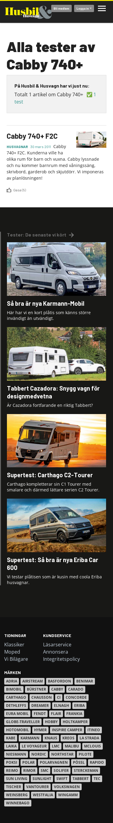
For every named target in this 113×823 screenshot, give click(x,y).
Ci (59, 697)
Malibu (72, 746)
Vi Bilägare (16, 659)
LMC (56, 746)
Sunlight (42, 778)
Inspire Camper (67, 729)
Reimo (12, 770)
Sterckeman (86, 770)
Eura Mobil (17, 713)
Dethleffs (16, 705)
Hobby (51, 721)
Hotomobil (17, 729)
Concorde (76, 697)
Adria (11, 681)
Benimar (84, 681)
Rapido (97, 762)
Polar (28, 762)
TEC (97, 778)
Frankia (74, 713)
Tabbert (81, 778)
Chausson (41, 697)
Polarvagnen (54, 762)
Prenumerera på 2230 (9, 195)
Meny (102, 8)
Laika (11, 746)
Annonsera (55, 651)
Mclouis (92, 746)
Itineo (93, 729)
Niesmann (16, 754)
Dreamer (40, 705)
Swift (61, 778)
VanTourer (37, 786)
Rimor (29, 770)
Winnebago (18, 803)
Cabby (57, 689)
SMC (45, 770)
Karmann (29, 738)
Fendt (40, 713)
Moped (12, 651)
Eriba (79, 705)
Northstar (62, 754)
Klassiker (14, 644)
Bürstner (36, 689)
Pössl (79, 762)
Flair (56, 713)
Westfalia (43, 794)
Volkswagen (67, 786)
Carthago (16, 697)
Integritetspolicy (61, 659)
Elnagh (61, 705)
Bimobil (14, 689)
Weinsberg (17, 794)
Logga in (83, 8)
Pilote (85, 754)
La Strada (89, 738)
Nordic (38, 754)
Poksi (11, 762)
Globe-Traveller (23, 721)
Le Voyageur (34, 746)
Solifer (61, 770)
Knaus (51, 738)
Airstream (32, 681)
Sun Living (16, 778)
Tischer (13, 786)
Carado (75, 689)
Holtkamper (75, 721)
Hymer (40, 729)
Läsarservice (57, 644)
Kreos (68, 738)
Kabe (10, 738)
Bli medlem (61, 8)
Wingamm (68, 794)
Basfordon (59, 681)
